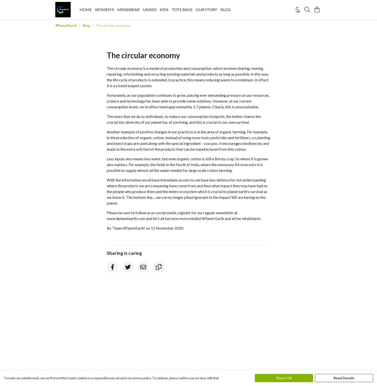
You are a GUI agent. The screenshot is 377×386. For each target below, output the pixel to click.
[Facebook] (112, 267)
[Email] (143, 267)
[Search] (307, 9)
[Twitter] (128, 267)
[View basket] (317, 9)
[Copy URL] (158, 267)
